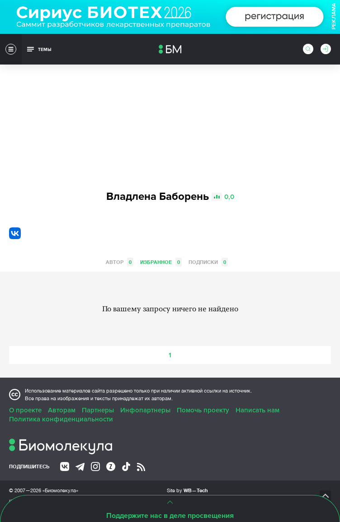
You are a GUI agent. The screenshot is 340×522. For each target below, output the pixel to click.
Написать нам (257, 410)
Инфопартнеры (145, 410)
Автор (119, 262)
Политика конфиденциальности (61, 419)
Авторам (62, 410)
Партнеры (98, 410)
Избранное (161, 262)
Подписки (208, 262)
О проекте (25, 410)
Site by (187, 490)
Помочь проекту (203, 410)
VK (15, 233)
